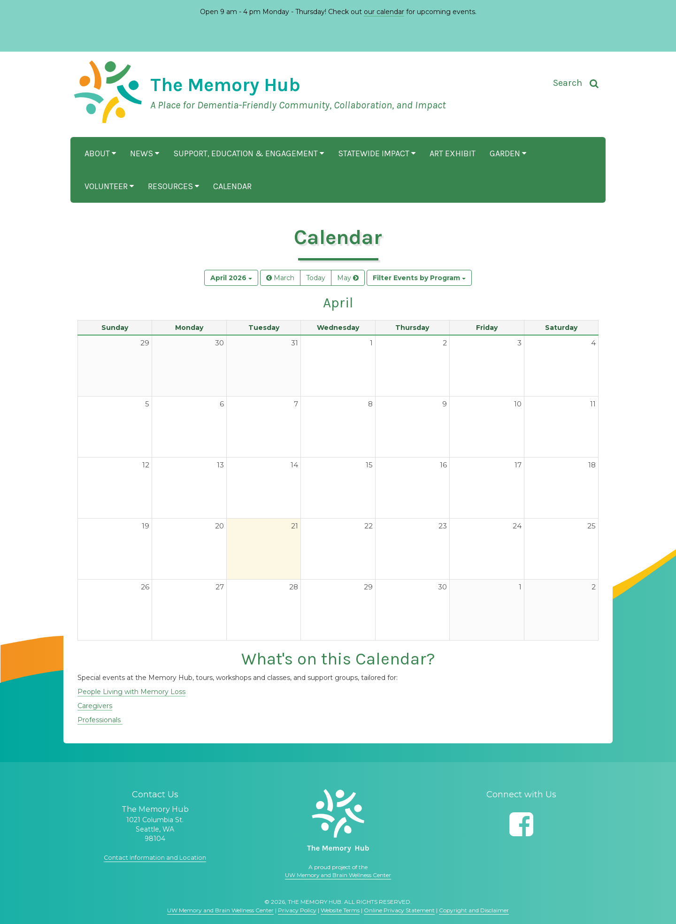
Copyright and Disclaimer (474, 910)
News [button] (144, 153)
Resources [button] (173, 186)
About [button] (100, 153)
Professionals (100, 720)
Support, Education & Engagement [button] (248, 153)
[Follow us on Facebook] (521, 824)
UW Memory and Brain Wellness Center (338, 874)
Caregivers (94, 706)
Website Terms (340, 910)
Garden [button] (508, 153)
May (348, 278)
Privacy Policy (297, 910)
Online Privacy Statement (399, 910)
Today (315, 278)
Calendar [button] (232, 186)
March (280, 278)
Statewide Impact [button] (376, 153)
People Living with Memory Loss (131, 691)
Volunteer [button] (109, 186)
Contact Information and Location (155, 857)
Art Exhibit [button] (453, 153)
